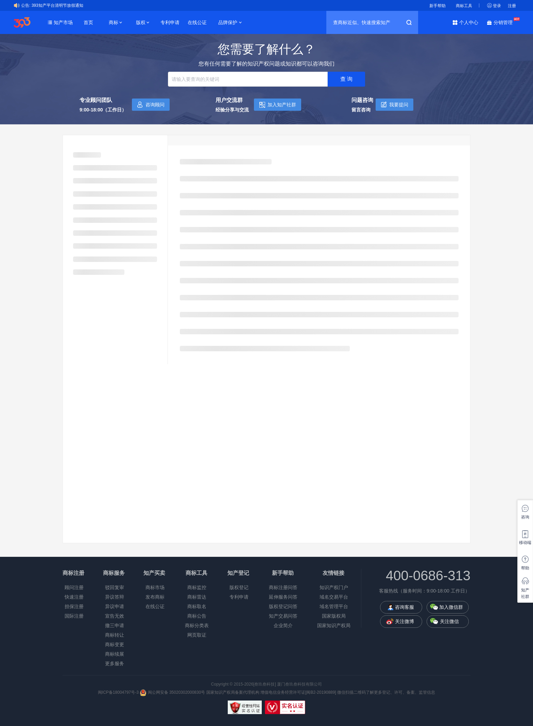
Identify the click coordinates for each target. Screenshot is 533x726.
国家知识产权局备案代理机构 (232, 692)
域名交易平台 (334, 597)
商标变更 (114, 644)
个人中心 (468, 22)
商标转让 (114, 635)
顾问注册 (74, 587)
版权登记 (238, 587)
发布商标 (155, 597)
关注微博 (404, 621)
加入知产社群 (282, 104)
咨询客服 (404, 607)
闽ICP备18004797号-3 (119, 692)
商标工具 (464, 5)
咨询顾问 (155, 104)
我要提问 (398, 104)
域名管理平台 (334, 606)
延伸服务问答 (283, 597)
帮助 (525, 568)
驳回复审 (114, 587)
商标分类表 (197, 625)
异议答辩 (114, 597)
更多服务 (114, 663)
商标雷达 (196, 597)
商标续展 (114, 654)
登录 (497, 5)
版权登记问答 (283, 606)
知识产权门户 (334, 587)
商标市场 (155, 587)
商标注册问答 (283, 587)
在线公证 (197, 22)
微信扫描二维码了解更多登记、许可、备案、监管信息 (386, 692)
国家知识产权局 (333, 625)
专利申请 (169, 22)
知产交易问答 (283, 616)
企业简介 (283, 625)
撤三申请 (114, 625)
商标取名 (196, 606)
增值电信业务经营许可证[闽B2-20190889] (298, 692)
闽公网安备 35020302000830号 (172, 692)
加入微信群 (451, 607)
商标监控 (196, 587)
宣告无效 (114, 616)
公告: (25, 5)
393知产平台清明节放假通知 (57, 5)
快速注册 (74, 597)
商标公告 (196, 616)
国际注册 (74, 616)
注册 (512, 5)
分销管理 (505, 22)
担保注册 (74, 606)
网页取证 (196, 635)
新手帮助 (437, 5)
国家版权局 (334, 616)
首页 (88, 22)
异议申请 (114, 606)
